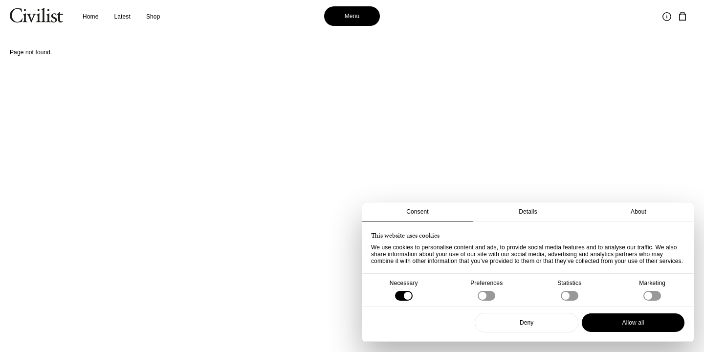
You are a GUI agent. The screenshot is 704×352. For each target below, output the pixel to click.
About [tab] (638, 211)
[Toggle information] (667, 16)
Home (91, 16)
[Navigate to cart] (682, 16)
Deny (527, 322)
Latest (122, 16)
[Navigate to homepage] (36, 16)
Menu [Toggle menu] (352, 16)
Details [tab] (528, 211)
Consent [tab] (417, 211)
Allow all (633, 322)
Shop (153, 16)
